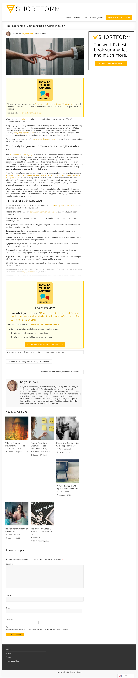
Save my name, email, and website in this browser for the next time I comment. (38, 628)
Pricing (77, 17)
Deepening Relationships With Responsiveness (67, 443)
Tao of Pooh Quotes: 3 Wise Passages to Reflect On (42, 531)
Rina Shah (37, 536)
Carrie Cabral (64, 491)
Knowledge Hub (96, 17)
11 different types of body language (63, 205)
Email (9, 607)
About (84, 17)
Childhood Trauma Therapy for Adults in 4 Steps (60, 371)
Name (9, 594)
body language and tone (24, 132)
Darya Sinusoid (27, 33)
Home (68, 17)
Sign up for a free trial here (32, 113)
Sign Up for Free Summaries (118, 17)
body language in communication (44, 139)
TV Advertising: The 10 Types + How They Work (67, 486)
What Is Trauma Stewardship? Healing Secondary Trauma (15, 445)
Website (9, 619)
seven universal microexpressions (44, 212)
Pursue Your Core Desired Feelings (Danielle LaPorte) (39, 445)
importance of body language (21, 155)
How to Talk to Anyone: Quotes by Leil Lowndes (29, 361)
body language (25, 119)
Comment (11, 563)
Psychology (59, 351)
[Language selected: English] (125, 676)
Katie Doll (11, 451)
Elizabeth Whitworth (41, 451)
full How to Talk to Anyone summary (46, 324)
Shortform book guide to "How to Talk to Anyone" (55, 104)
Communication (47, 351)
